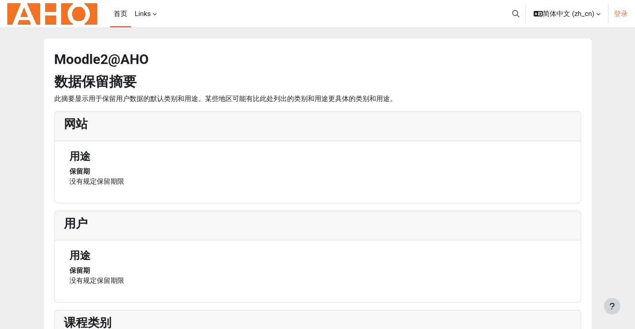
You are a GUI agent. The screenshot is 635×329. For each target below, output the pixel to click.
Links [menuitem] (143, 14)
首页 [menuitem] (120, 14)
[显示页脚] (612, 306)
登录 (621, 14)
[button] (516, 13)
